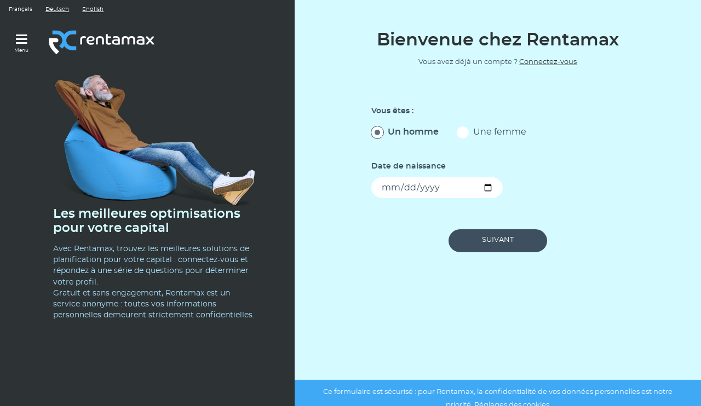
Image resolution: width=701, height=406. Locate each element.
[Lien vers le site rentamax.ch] (102, 41)
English (93, 9)
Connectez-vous (548, 62)
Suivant (498, 239)
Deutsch (57, 9)
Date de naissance (408, 166)
